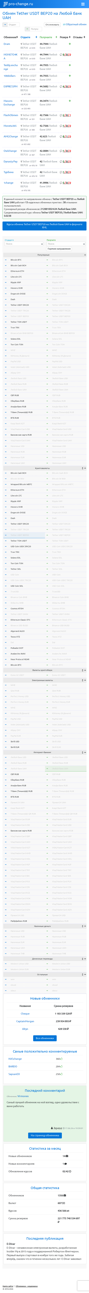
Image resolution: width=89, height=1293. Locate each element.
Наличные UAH (18, 463)
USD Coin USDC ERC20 (21, 546)
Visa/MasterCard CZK (20, 887)
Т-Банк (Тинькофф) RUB (21, 412)
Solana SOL (15, 339)
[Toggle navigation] (83, 4)
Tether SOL (16, 569)
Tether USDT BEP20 (20, 316)
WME (13, 685)
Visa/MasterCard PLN (20, 881)
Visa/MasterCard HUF (20, 864)
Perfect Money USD (20, 696)
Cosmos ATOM (17, 608)
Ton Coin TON (17, 344)
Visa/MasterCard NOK (20, 898)
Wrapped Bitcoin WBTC (21, 484)
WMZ (13, 350)
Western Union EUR (20, 969)
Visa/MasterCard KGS (20, 893)
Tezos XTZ (15, 637)
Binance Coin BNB (19, 597)
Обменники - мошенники (27, 1286)
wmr (13, 979)
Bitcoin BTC (16, 260)
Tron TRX (15, 327)
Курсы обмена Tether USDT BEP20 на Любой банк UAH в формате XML (44, 226)
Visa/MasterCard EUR (20, 819)
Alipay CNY (15, 373)
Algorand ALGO (17, 631)
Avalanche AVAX (18, 654)
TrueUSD (15, 591)
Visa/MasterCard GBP (20, 836)
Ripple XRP (16, 282)
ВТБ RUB (15, 418)
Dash (13, 299)
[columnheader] (10, 37)
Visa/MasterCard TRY (20, 870)
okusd (13, 985)
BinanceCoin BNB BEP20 (22, 333)
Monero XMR (17, 288)
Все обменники (45, 1038)
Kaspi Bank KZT (18, 423)
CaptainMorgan (25, 1021)
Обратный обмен (76, 24)
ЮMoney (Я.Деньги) (20, 356)
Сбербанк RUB (17, 401)
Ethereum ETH (17, 271)
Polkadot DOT (17, 648)
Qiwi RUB (15, 691)
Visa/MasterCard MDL (20, 859)
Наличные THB (17, 953)
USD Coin (15, 575)
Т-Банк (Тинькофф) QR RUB (23, 814)
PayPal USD (16, 361)
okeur (13, 990)
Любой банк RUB (18, 384)
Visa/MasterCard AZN (20, 910)
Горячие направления (59, 249)
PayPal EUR (16, 736)
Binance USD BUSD (19, 625)
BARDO (12, 1066)
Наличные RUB (18, 452)
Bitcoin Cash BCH (18, 265)
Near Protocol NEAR (20, 659)
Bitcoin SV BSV (17, 479)
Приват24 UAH (17, 802)
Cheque (25, 1013)
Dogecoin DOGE (18, 294)
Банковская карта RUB (21, 435)
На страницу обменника (45, 1135)
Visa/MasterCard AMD (21, 853)
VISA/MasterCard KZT (20, 848)
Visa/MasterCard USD (20, 429)
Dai (12, 642)
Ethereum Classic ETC (20, 620)
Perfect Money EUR (20, 702)
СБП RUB (15, 395)
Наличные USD (17, 446)
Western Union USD (20, 964)
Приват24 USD (17, 915)
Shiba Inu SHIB (17, 603)
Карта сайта (8, 1286)
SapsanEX (14, 1074)
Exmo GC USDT (17, 675)
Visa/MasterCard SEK (20, 876)
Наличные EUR (17, 457)
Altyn (25, 1028)
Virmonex (23, 1096)
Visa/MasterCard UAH (20, 440)
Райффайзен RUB (19, 921)
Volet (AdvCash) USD (20, 367)
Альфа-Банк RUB (18, 406)
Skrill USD (15, 741)
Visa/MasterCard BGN (20, 904)
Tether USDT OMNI (19, 614)
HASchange (15, 1058)
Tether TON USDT (19, 322)
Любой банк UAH (18, 390)
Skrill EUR (15, 747)
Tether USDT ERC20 (20, 305)
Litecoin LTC (16, 277)
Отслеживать (52, 24)
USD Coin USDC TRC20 (21, 580)
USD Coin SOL (17, 586)
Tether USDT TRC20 (20, 311)
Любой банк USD (18, 378)
